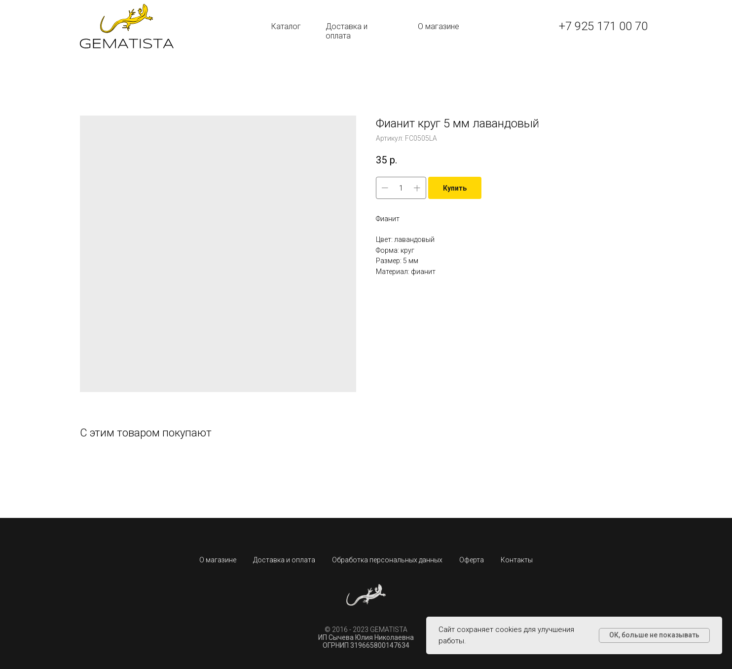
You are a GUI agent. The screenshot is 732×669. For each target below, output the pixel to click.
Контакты (517, 560)
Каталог (286, 26)
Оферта (471, 560)
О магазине (438, 26)
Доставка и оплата (346, 31)
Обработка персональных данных (387, 560)
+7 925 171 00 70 (603, 26)
